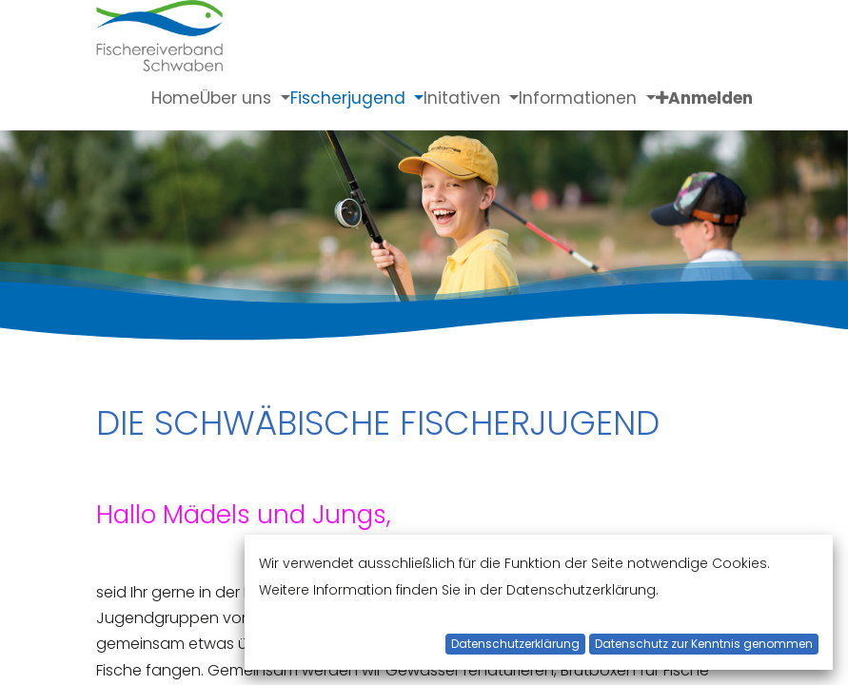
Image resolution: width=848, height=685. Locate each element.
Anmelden (710, 98)
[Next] (784, 218)
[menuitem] (175, 98)
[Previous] (64, 218)
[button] (662, 98)
